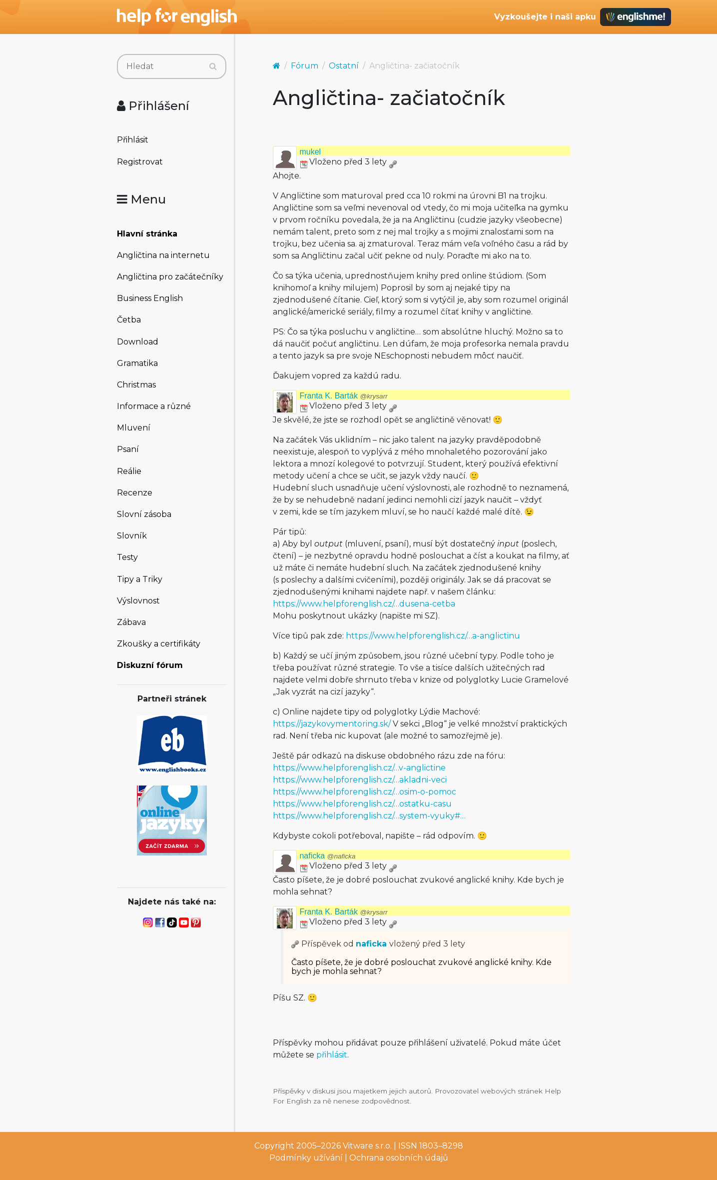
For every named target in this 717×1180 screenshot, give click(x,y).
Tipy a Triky (139, 579)
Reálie (129, 471)
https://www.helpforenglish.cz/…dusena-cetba (364, 603)
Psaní (128, 449)
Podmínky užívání (306, 1157)
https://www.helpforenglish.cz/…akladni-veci (360, 779)
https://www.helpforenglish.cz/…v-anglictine (359, 767)
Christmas (136, 385)
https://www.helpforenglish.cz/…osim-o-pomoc (364, 791)
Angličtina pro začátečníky (170, 277)
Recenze (134, 493)
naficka (327, 856)
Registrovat (140, 161)
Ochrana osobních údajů (398, 1157)
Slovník (132, 535)
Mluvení (133, 427)
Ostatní (344, 65)
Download (137, 341)
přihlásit (331, 1055)
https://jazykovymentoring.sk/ (332, 723)
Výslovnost (138, 601)
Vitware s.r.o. (367, 1145)
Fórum (304, 65)
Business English (150, 298)
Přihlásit (132, 139)
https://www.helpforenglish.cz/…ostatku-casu (362, 803)
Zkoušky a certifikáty (158, 643)
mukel (310, 152)
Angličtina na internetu (163, 255)
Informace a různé (154, 406)
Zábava (131, 622)
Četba (129, 319)
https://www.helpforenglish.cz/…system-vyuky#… (369, 815)
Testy (127, 557)
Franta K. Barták (343, 396)
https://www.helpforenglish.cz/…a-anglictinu (433, 635)
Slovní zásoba (144, 514)
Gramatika (137, 363)
